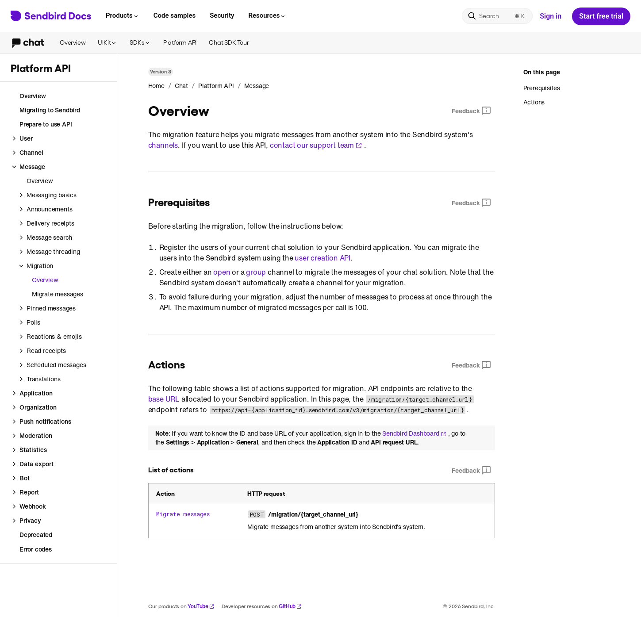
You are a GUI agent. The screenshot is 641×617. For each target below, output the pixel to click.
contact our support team (316, 145)
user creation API (322, 258)
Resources (267, 15)
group (256, 272)
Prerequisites (541, 88)
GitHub (290, 606)
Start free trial (601, 16)
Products (122, 15)
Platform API (180, 42)
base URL (164, 399)
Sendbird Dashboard (414, 433)
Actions (534, 102)
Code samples (175, 15)
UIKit (107, 42)
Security (222, 15)
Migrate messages (183, 514)
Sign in (550, 16)
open (221, 272)
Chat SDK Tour (229, 42)
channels (163, 145)
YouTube (201, 606)
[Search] (497, 16)
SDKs (140, 42)
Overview (72, 42)
